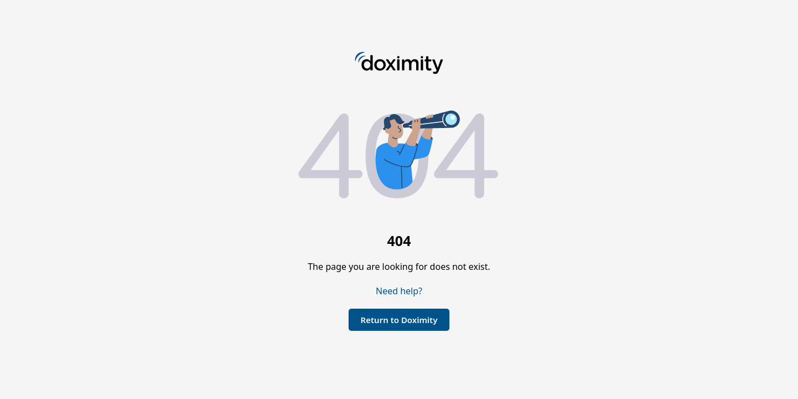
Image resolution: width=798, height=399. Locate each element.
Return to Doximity (399, 319)
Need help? (399, 291)
